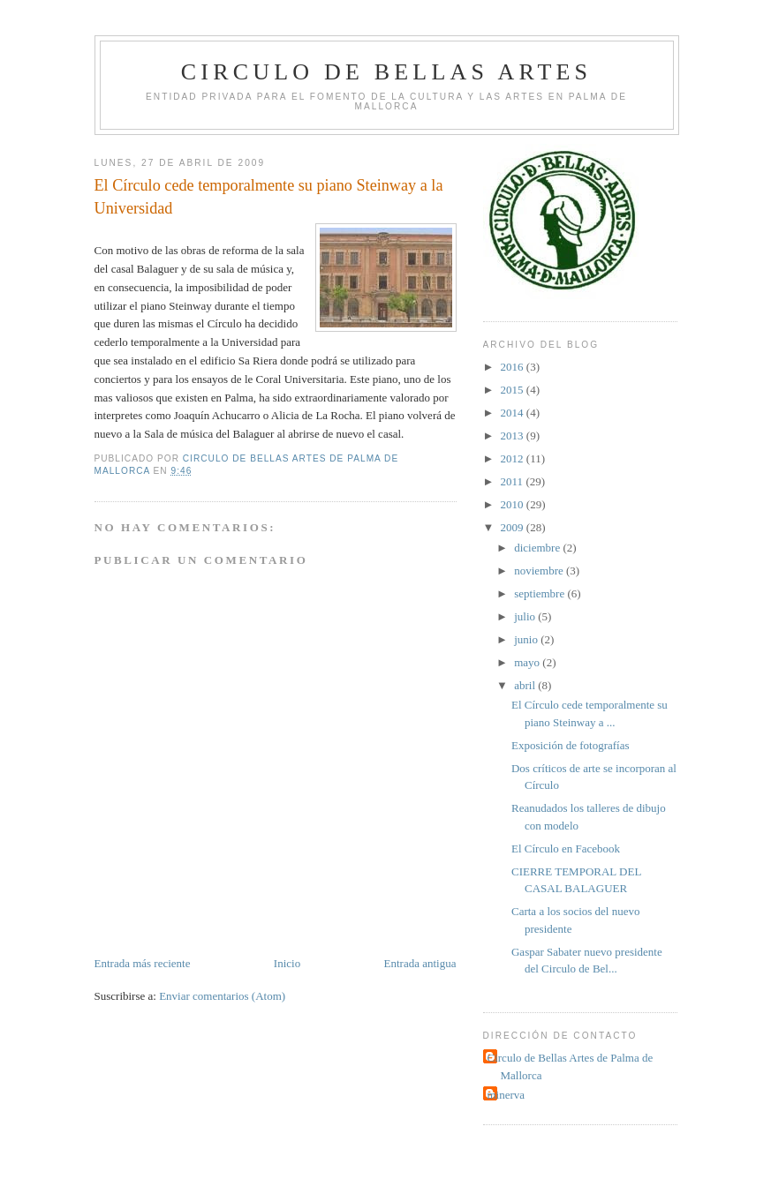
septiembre (540, 593)
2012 (513, 458)
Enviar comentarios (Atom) (222, 996)
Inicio (287, 963)
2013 (513, 435)
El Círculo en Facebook (565, 848)
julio (526, 616)
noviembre (540, 570)
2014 (513, 412)
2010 (513, 504)
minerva (506, 1094)
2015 (513, 389)
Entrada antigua (420, 963)
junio (527, 639)
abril (526, 685)
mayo (528, 662)
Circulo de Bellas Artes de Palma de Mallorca (571, 1066)
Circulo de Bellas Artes (386, 72)
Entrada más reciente (142, 963)
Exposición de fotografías (570, 745)
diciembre (538, 547)
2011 (513, 481)
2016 (513, 366)
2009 (513, 527)
